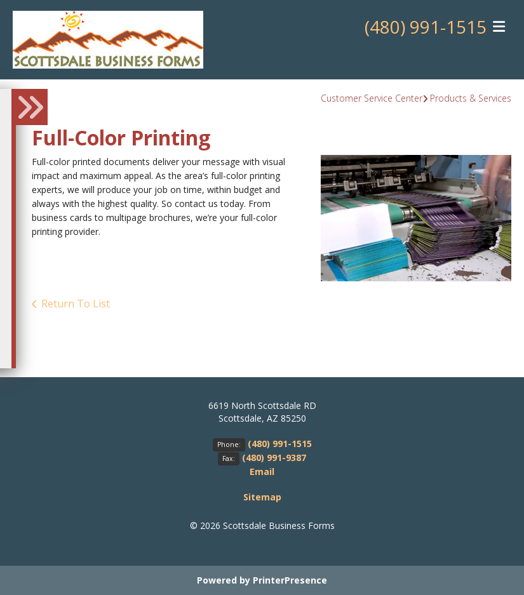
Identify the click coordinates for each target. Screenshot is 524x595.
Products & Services (470, 98)
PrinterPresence (290, 580)
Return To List (75, 304)
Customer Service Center (371, 98)
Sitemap (262, 497)
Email (262, 471)
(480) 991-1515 (426, 27)
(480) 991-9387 (274, 457)
